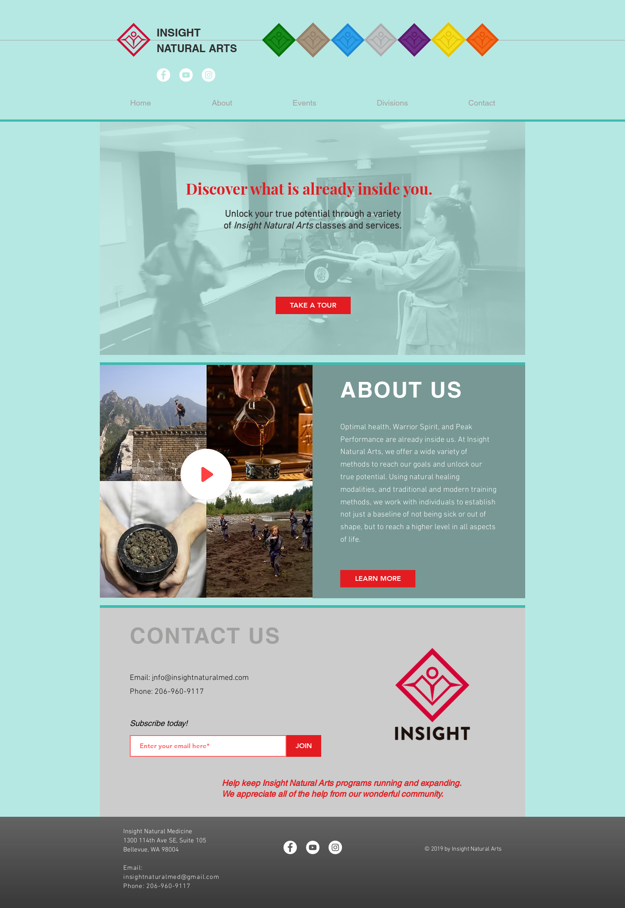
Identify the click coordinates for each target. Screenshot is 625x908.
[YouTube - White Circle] (186, 75)
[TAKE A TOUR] (313, 305)
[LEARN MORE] (377, 578)
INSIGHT (179, 32)
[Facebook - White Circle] (163, 75)
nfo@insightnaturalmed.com (201, 678)
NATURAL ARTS (197, 48)
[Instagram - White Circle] (208, 75)
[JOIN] (303, 746)
